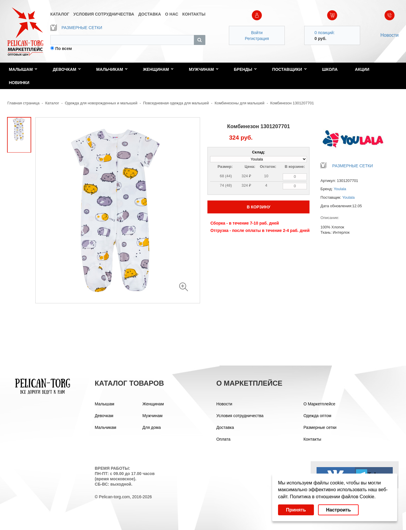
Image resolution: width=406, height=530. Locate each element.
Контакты (312, 439)
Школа (329, 69)
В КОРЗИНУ (258, 207)
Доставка (225, 427)
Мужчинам (204, 69)
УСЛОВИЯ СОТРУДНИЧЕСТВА (103, 14)
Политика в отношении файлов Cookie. (332, 496)
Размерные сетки (319, 427)
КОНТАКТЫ (193, 14)
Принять (296, 509)
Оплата (223, 439)
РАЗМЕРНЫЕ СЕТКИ (76, 27)
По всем (63, 48)
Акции (362, 69)
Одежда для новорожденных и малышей (101, 103)
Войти (257, 32)
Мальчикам (112, 69)
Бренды (245, 69)
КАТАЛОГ (59, 14)
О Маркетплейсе (319, 404)
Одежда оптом (317, 415)
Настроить (338, 509)
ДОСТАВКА (149, 14)
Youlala (340, 189)
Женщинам (158, 69)
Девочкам (67, 69)
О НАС (171, 14)
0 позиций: (325, 32)
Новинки (19, 82)
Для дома (151, 427)
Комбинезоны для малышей (239, 103)
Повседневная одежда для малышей (176, 103)
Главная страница (23, 103)
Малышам (23, 69)
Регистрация (257, 38)
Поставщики (289, 69)
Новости (389, 35)
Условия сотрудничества (239, 415)
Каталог (52, 103)
